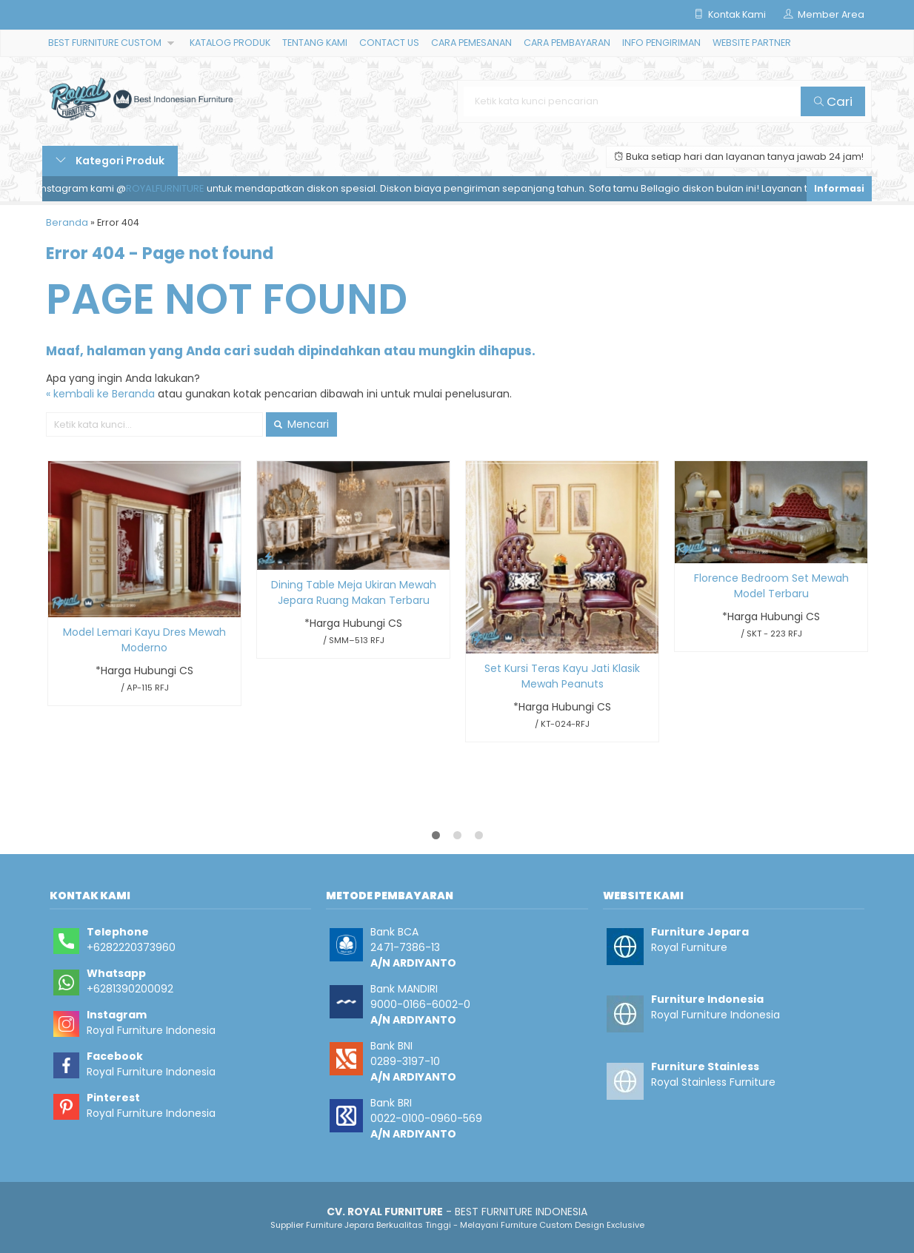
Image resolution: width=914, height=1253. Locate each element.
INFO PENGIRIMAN (661, 42)
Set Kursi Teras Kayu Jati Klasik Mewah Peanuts (562, 676)
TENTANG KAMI (314, 42)
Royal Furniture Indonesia (151, 1030)
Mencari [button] (301, 424)
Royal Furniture (689, 947)
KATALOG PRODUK (230, 42)
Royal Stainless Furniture (713, 1082)
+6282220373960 (131, 947)
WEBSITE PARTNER (752, 42)
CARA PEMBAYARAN (567, 42)
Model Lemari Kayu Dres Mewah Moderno (144, 640)
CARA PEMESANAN (471, 42)
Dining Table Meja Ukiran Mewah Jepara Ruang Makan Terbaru (353, 592)
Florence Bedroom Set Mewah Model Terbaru (771, 586)
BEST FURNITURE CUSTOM (104, 42)
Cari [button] (833, 101)
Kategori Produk (110, 160)
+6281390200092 (130, 988)
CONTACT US (389, 42)
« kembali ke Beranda (100, 393)
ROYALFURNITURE (169, 188)
